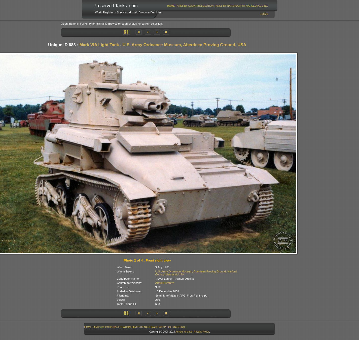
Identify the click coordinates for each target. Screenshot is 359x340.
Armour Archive (164, 282)
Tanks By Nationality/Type (232, 5)
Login (264, 14)
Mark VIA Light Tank (99, 44)
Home (171, 5)
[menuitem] (171, 5)
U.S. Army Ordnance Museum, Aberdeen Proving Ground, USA (184, 44)
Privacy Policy (201, 331)
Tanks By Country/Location (195, 5)
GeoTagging (259, 5)
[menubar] (217, 5)
